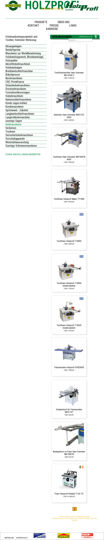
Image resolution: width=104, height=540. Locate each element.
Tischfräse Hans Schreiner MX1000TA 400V (69, 158)
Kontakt (33, 25)
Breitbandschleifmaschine (19, 71)
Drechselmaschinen (15, 89)
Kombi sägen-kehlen (16, 103)
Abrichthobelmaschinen (17, 64)
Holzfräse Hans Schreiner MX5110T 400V (69, 116)
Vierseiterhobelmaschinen (19, 135)
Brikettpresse (12, 74)
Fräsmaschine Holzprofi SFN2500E (69, 367)
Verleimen (10, 128)
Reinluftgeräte (13, 49)
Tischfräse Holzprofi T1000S (69, 241)
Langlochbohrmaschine (17, 117)
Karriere (52, 29)
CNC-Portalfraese (14, 81)
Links (73, 25)
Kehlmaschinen (13, 124)
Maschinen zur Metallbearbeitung (23, 53)
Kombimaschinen (14, 106)
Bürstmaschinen (13, 78)
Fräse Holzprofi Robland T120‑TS (69, 493)
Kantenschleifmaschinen (18, 99)
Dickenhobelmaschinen (17, 85)
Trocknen (10, 131)
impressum (9, 538)
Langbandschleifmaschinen (19, 113)
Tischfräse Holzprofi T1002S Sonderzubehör (69, 326)
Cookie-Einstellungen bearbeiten (22, 154)
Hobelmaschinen (14, 96)
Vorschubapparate (15, 138)
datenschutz (21, 538)
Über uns (64, 22)
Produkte (41, 22)
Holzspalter (11, 60)
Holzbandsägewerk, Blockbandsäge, (24, 57)
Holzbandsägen (13, 67)
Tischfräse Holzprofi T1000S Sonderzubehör (69, 284)
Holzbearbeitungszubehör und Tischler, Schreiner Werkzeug (21, 38)
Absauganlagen (13, 46)
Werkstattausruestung (17, 142)
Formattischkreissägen (17, 92)
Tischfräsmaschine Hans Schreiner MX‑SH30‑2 (69, 74)
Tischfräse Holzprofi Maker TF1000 (69, 199)
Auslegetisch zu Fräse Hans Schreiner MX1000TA (69, 453)
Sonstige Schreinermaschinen (21, 145)
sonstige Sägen (13, 120)
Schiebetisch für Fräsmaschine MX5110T (69, 410)
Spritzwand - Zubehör (16, 110)
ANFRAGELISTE (85, 36)
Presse (54, 25)
